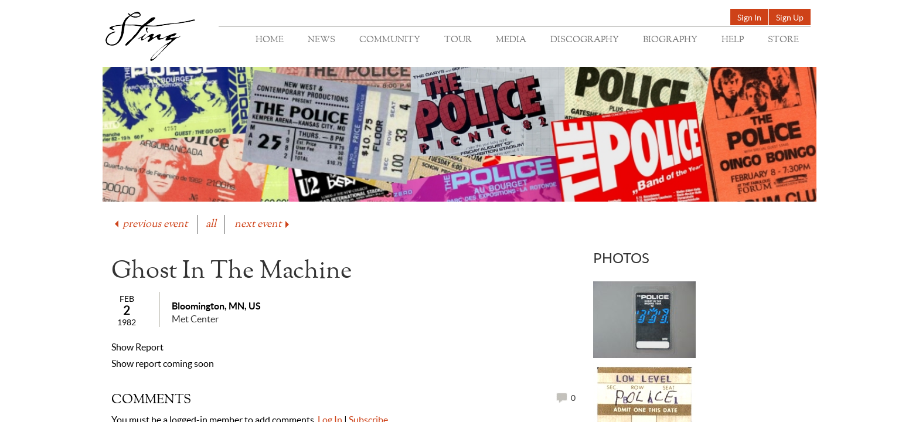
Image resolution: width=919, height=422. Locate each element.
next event (262, 224)
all (211, 224)
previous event (150, 224)
